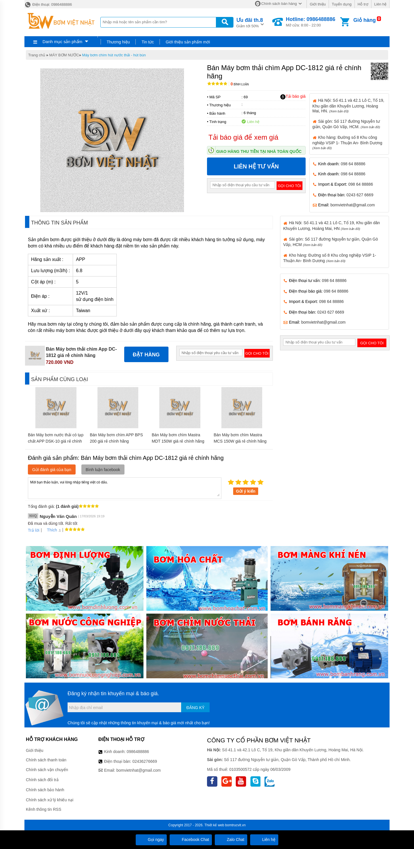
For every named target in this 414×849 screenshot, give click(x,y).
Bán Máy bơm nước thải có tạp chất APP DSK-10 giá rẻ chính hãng (55, 441)
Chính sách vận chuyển (47, 769)
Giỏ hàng (364, 20)
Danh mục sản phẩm (62, 41)
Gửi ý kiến (246, 491)
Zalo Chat (231, 839)
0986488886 (138, 751)
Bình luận (240, 84)
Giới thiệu (317, 4)
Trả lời (33, 530)
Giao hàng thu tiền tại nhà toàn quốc (259, 151)
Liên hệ (380, 4)
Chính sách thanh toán (46, 760)
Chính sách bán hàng (279, 3)
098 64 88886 (353, 164)
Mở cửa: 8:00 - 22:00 (310, 21)
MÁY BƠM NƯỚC (64, 55)
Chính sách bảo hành (45, 789)
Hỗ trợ (363, 4)
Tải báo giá (292, 96)
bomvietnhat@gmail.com (352, 205)
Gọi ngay (151, 839)
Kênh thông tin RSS (43, 809)
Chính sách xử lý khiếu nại (49, 800)
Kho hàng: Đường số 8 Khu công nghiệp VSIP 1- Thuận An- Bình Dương (347, 142)
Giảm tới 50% (249, 22)
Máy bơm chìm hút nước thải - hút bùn (114, 55)
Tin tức (147, 42)
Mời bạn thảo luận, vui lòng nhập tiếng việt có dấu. (125, 487)
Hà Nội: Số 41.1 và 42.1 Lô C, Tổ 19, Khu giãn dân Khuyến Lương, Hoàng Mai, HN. (348, 105)
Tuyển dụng (342, 4)
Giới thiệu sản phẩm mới (188, 42)
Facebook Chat (190, 839)
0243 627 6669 (359, 195)
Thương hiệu (118, 42)
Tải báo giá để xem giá (243, 137)
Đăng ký (195, 707)
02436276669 (144, 761)
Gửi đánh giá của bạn (51, 469)
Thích (50, 530)
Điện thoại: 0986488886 (48, 4)
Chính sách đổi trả (42, 779)
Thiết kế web (214, 825)
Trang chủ (36, 55)
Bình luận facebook (103, 469)
